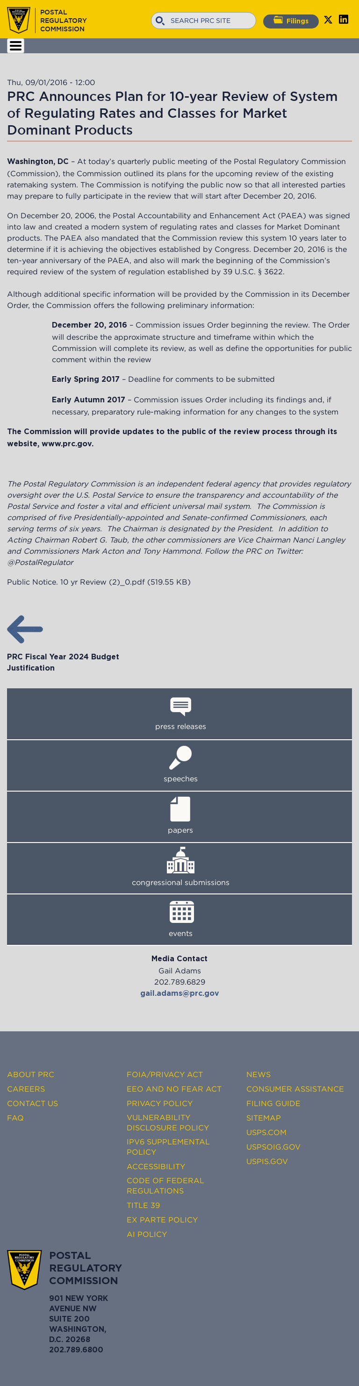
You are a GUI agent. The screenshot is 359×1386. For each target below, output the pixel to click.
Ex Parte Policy (162, 1219)
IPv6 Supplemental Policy (168, 1146)
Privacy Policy (160, 1103)
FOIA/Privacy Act (165, 1074)
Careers (26, 1089)
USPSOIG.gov (273, 1147)
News (258, 1074)
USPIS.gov (267, 1161)
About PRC (30, 1074)
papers (180, 830)
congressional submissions (181, 882)
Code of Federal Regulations (165, 1185)
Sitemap (263, 1118)
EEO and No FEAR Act (174, 1089)
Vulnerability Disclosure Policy (168, 1122)
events (181, 933)
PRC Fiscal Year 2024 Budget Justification (63, 657)
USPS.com (266, 1132)
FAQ (15, 1118)
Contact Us (32, 1103)
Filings (291, 20)
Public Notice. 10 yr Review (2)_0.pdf (76, 582)
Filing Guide (273, 1103)
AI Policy (147, 1234)
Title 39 (143, 1205)
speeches (181, 778)
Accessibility (156, 1166)
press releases (180, 726)
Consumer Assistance (295, 1089)
